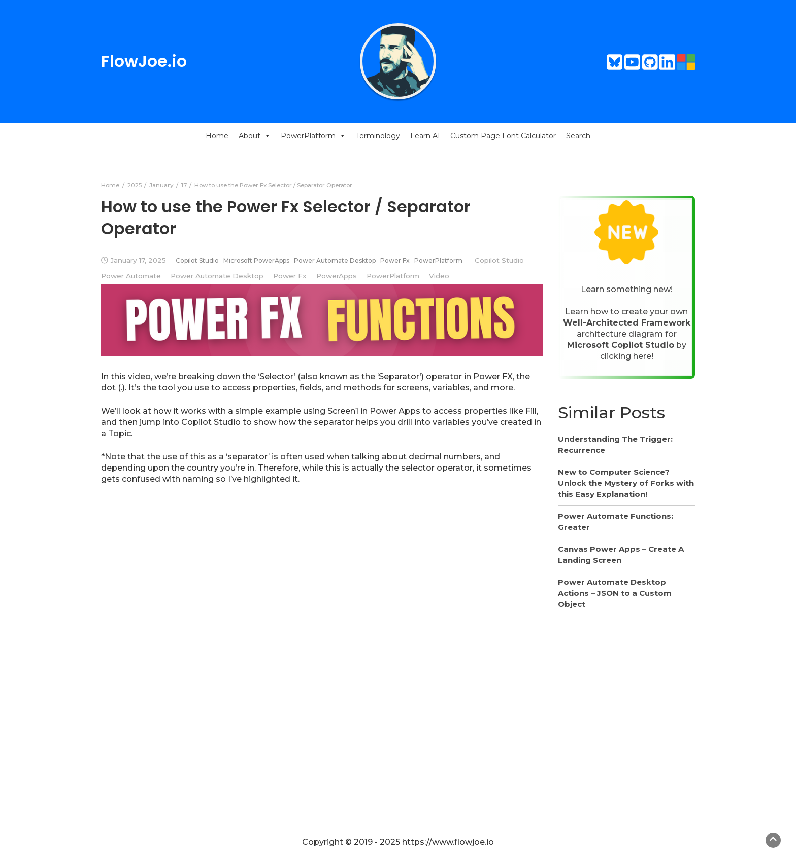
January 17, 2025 (138, 260)
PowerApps (336, 276)
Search (578, 135)
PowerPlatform (313, 136)
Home (217, 135)
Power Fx (395, 260)
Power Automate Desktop (335, 260)
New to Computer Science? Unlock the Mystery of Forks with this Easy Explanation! (626, 483)
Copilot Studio (197, 260)
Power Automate (131, 276)
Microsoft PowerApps (256, 260)
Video (439, 276)
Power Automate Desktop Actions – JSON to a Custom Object (615, 593)
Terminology (378, 135)
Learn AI (425, 135)
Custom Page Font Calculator (503, 135)
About (255, 136)
